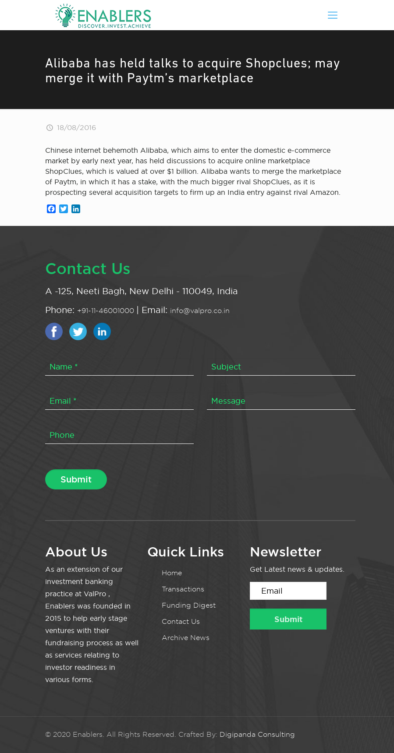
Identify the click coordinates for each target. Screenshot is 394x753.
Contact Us (181, 621)
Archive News (185, 637)
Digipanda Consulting (257, 734)
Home (172, 573)
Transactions (183, 589)
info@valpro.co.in (200, 310)
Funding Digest (189, 605)
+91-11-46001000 (106, 310)
